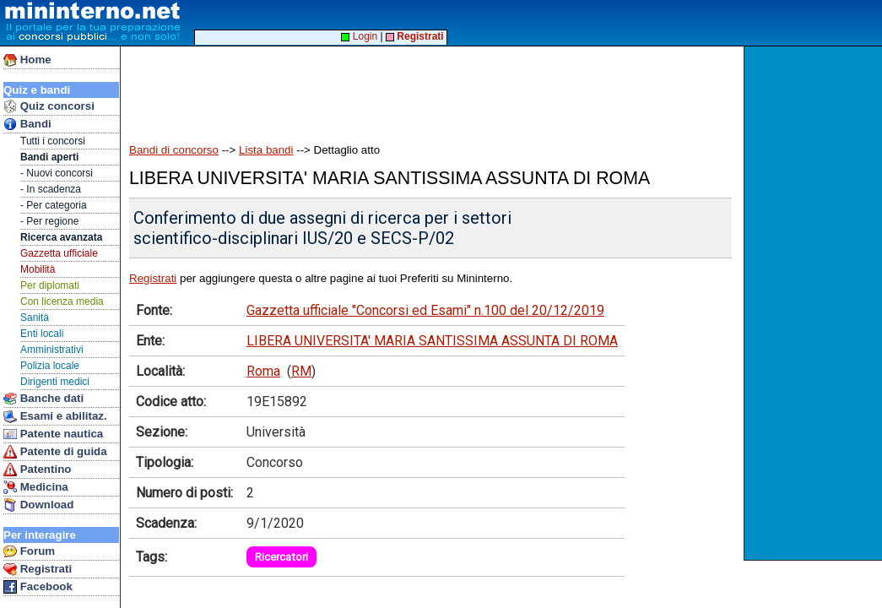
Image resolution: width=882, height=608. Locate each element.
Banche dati (43, 398)
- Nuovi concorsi (56, 173)
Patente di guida (55, 452)
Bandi (27, 124)
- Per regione (49, 221)
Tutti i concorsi (52, 141)
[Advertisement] (815, 303)
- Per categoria (53, 205)
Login (359, 36)
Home (27, 60)
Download (38, 505)
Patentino (37, 469)
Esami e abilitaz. (55, 416)
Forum (29, 551)
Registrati (37, 569)
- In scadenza (50, 189)
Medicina (35, 487)
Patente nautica (53, 434)
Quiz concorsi (49, 106)
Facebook (38, 587)
